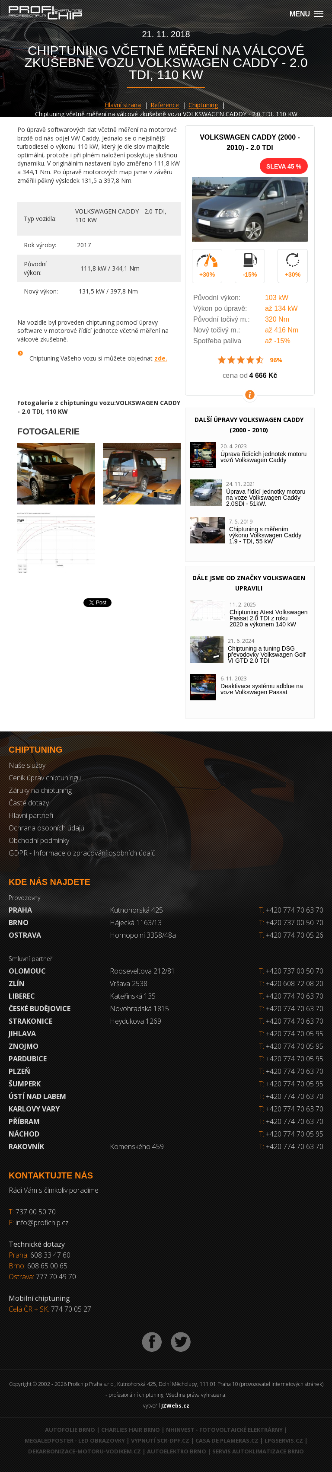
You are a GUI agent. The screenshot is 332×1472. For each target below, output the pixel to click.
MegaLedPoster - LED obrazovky (75, 1440)
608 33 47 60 (50, 1255)
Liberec (22, 996)
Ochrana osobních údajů (46, 828)
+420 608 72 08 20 (294, 983)
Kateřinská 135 (133, 996)
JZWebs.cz (175, 1405)
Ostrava (25, 935)
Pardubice (28, 1058)
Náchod (24, 1134)
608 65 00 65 (47, 1266)
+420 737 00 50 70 (291, 922)
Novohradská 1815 (139, 1008)
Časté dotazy (29, 803)
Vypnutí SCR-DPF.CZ (160, 1440)
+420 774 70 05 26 (291, 935)
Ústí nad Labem (37, 1096)
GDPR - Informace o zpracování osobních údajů (82, 853)
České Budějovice (39, 1008)
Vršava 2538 (128, 983)
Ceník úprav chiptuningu (45, 777)
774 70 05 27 (71, 1309)
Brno (19, 922)
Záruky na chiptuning (40, 790)
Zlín (17, 983)
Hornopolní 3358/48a (143, 935)
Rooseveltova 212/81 (142, 971)
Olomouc (27, 971)
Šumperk (25, 1084)
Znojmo (23, 1046)
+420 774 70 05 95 (294, 1033)
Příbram (24, 1121)
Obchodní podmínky (39, 840)
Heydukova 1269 (135, 1021)
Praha (20, 910)
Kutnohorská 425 (136, 910)
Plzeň (19, 1071)
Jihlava (22, 1033)
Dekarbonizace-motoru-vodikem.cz (84, 1451)
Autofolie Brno (70, 1430)
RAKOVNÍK (26, 1146)
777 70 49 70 (56, 1276)
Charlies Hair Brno (130, 1430)
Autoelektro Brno (176, 1451)
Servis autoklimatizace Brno (258, 1451)
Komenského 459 (137, 1146)
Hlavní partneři (31, 815)
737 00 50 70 (36, 1212)
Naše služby (27, 765)
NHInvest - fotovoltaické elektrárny (224, 1430)
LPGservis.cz (284, 1440)
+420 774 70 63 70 (291, 910)
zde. (160, 358)
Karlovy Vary (34, 1109)
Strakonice (30, 1021)
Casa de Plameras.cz (227, 1440)
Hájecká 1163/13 (136, 922)
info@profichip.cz (42, 1222)
